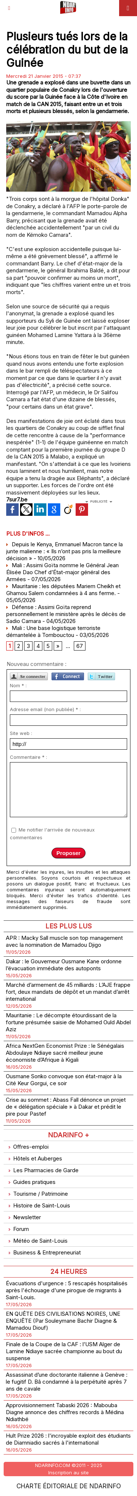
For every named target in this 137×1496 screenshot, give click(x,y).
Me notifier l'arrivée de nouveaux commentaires (52, 833)
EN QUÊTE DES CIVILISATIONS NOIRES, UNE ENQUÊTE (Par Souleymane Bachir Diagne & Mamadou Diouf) (63, 1320)
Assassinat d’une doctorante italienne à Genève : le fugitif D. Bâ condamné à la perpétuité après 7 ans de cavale (67, 1381)
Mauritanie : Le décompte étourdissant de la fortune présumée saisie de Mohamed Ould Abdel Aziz (68, 1022)
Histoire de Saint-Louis (38, 1205)
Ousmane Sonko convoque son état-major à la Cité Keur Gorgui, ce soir (64, 1080)
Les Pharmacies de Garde (42, 1170)
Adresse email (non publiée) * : (45, 709)
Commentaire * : (28, 757)
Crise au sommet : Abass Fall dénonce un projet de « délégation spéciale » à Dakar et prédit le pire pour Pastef (66, 1106)
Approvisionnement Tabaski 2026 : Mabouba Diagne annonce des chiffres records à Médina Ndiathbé (65, 1412)
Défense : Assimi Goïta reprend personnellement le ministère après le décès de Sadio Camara (66, 614)
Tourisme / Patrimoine (37, 1193)
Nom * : (18, 685)
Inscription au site (68, 1472)
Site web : (21, 733)
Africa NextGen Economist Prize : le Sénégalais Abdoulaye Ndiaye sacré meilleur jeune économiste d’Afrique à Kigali (65, 1052)
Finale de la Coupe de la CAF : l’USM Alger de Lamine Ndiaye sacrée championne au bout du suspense (64, 1351)
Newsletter (23, 1217)
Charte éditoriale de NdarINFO (68, 1486)
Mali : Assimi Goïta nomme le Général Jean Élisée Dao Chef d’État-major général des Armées (62, 572)
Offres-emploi (27, 1146)
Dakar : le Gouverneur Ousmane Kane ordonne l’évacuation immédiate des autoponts (64, 965)
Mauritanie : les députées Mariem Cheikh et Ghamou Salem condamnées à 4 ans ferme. (63, 590)
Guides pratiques (31, 1181)
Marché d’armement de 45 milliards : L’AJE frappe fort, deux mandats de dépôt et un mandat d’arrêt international (68, 991)
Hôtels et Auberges (34, 1158)
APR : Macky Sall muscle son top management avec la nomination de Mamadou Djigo (64, 941)
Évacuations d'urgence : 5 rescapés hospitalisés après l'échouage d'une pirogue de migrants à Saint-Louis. (67, 1290)
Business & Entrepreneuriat (43, 1252)
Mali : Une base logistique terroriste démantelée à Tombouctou (53, 631)
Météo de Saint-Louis (37, 1240)
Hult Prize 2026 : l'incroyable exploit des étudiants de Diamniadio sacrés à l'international (68, 1439)
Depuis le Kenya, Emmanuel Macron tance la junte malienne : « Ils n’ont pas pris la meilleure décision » (64, 551)
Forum (17, 1228)
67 (79, 645)
